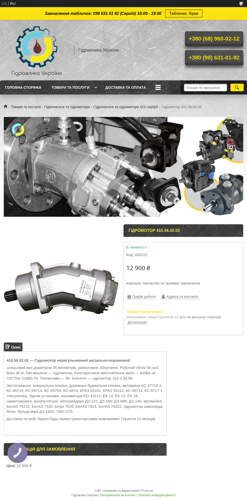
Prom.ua (147, 490)
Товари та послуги (70, 87)
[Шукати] (237, 87)
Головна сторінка (23, 87)
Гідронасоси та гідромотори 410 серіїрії (126, 107)
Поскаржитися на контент (118, 495)
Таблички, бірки (183, 13)
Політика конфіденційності (157, 495)
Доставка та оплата (125, 87)
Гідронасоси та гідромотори (67, 107)
